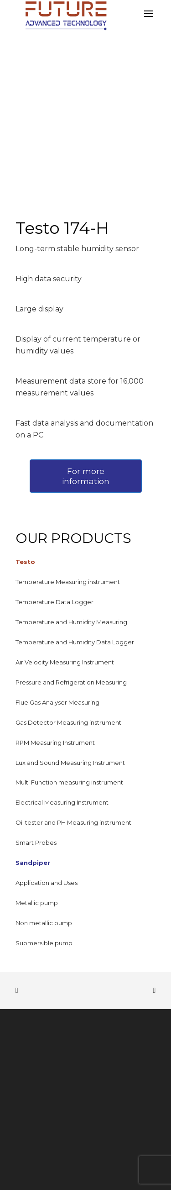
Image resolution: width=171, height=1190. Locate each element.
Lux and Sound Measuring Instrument (70, 762)
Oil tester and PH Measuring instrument (73, 822)
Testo (25, 561)
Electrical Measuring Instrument (62, 802)
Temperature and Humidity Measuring (71, 622)
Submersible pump (44, 943)
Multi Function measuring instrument (69, 782)
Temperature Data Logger (54, 602)
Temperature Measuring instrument (68, 581)
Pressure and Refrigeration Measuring (71, 682)
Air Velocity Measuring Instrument (65, 662)
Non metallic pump (44, 923)
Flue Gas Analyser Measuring (57, 702)
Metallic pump (37, 902)
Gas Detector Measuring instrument (68, 722)
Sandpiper (33, 862)
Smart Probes (36, 842)
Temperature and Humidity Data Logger (75, 642)
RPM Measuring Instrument (55, 742)
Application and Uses (47, 882)
